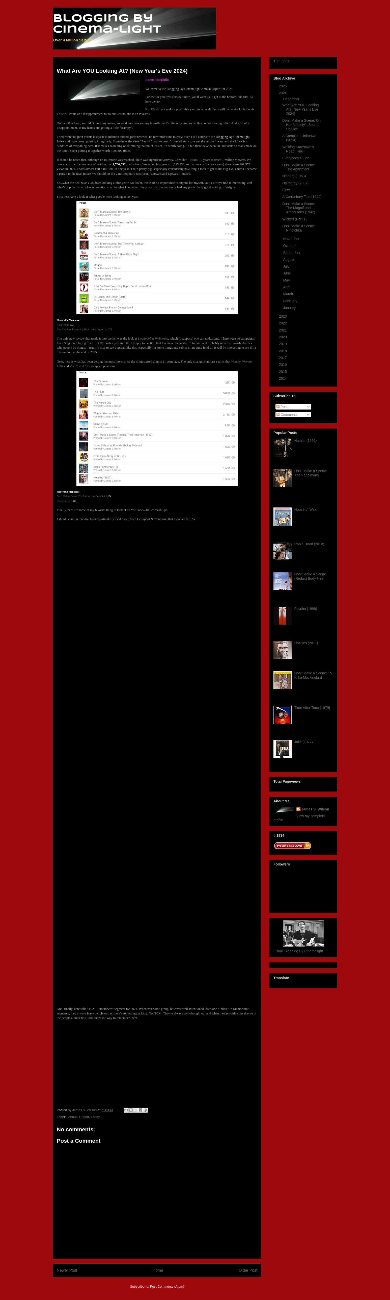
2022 (283, 323)
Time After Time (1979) (312, 708)
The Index (281, 61)
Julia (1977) (303, 742)
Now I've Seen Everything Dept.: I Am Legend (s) (82, 329)
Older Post (248, 1270)
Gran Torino (63, 324)
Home (158, 1270)
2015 (283, 372)
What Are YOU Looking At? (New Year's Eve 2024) (300, 109)
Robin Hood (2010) (309, 544)
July (286, 266)
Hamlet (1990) (305, 441)
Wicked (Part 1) (294, 219)
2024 (283, 93)
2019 (283, 344)
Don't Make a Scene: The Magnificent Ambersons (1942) (298, 208)
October (290, 246)
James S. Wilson (315, 809)
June (287, 273)
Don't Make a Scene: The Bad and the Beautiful (81, 496)
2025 (283, 86)
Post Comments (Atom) (167, 1286)
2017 (283, 358)
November (291, 239)
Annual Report (78, 1117)
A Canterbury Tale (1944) (301, 197)
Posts (282, 407)
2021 (283, 330)
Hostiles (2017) (306, 643)
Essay (95, 1117)
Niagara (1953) (294, 176)
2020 (283, 337)
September (292, 253)
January (290, 308)
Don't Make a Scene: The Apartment (298, 167)
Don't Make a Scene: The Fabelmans (310, 473)
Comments (287, 415)
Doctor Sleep (63, 501)
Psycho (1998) (305, 609)
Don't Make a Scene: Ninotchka (298, 228)
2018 (283, 351)
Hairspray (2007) (295, 183)
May (287, 280)
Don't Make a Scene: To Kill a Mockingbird (313, 675)
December (291, 99)
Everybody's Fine (295, 158)
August (289, 260)
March (288, 294)
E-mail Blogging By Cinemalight (298, 951)
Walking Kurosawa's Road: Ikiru (298, 149)
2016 (283, 365)
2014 (283, 378)
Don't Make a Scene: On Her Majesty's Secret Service (301, 124)
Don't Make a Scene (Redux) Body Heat (310, 576)
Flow (286, 190)
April (287, 287)
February (290, 301)
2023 (283, 316)
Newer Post (67, 1270)
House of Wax (305, 509)
